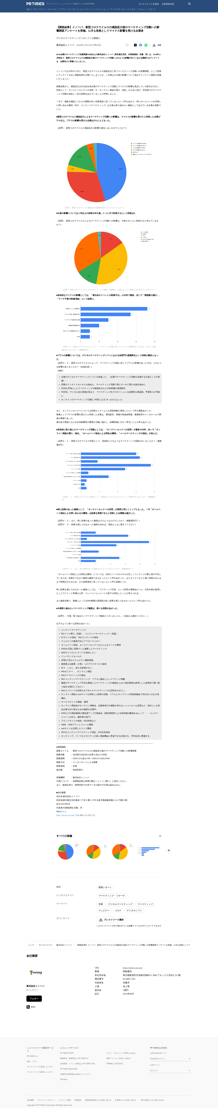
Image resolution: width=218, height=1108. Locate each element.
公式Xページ (155, 1065)
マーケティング (145, 904)
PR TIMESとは (32, 1056)
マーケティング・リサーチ (112, 896)
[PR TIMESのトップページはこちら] (60, 4)
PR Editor (64, 1079)
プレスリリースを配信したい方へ (40, 1072)
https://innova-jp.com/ (132, 968)
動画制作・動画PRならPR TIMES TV (74, 1058)
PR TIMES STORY (67, 1053)
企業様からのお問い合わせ (125, 1100)
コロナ (118, 910)
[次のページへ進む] (168, 850)
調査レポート (105, 887)
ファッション (101, 9)
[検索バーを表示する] (190, 4)
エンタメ (72, 9)
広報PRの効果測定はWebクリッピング (75, 1074)
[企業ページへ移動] (35, 973)
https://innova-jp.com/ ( (66, 815)
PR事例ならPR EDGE (114, 1063)
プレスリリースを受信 (148, 3)
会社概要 (30, 1100)
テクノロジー (39, 9)
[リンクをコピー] (159, 45)
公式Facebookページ (158, 1053)
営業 (101, 904)
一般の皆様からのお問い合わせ (152, 1100)
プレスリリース (45, 945)
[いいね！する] (127, 45)
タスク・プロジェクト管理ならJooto (120, 1053)
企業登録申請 (168, 3)
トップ (31, 945)
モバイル (52, 9)
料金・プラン (32, 1061)
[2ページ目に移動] (161, 836)
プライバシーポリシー (46, 1100)
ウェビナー (104, 910)
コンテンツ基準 (65, 1100)
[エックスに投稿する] (135, 45)
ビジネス (131, 9)
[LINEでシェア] (146, 45)
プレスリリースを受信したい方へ (40, 1066)
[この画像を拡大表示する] (69, 851)
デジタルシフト (134, 910)
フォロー (34, 998)
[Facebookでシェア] (140, 45)
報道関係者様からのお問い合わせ (98, 1100)
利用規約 (77, 1100)
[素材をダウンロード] (154, 45)
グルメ (142, 9)
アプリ (62, 9)
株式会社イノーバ (64, 945)
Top (28, 9)
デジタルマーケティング (120, 904)
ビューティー (86, 9)
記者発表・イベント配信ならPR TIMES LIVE (77, 1063)
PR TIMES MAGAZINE (68, 1069)
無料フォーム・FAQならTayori (118, 1058)
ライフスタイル (117, 9)
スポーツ (152, 9)
